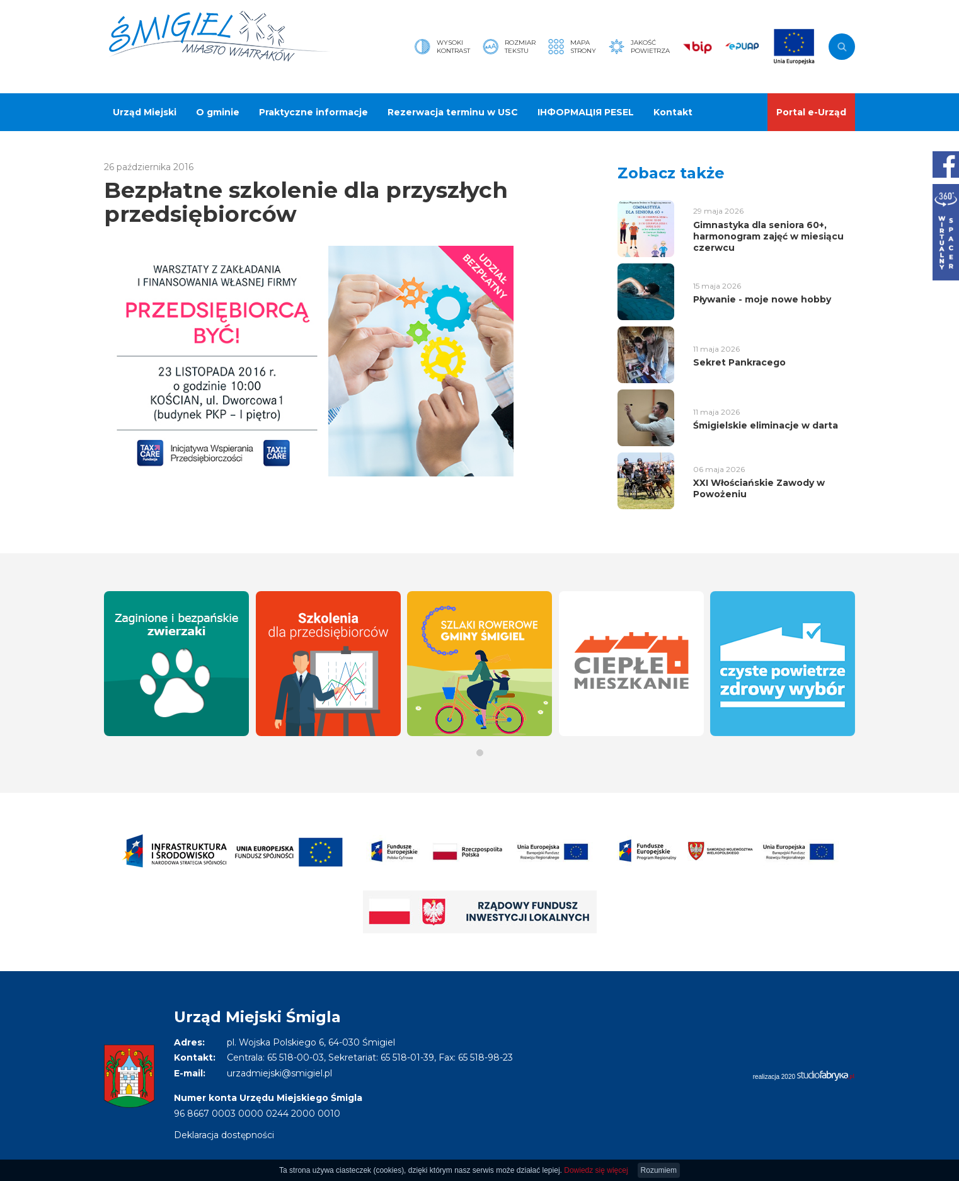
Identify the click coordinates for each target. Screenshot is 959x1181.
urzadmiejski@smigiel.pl (279, 1073)
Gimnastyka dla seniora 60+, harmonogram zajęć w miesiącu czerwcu (768, 236)
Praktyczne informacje (313, 112)
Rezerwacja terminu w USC (453, 112)
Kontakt (672, 112)
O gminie (217, 112)
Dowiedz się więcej (596, 1170)
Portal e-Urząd (811, 112)
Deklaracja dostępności (224, 1135)
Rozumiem (659, 1170)
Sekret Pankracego (739, 362)
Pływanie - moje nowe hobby (762, 299)
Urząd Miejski (144, 112)
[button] (479, 752)
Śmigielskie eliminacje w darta (765, 425)
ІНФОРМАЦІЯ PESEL (585, 112)
